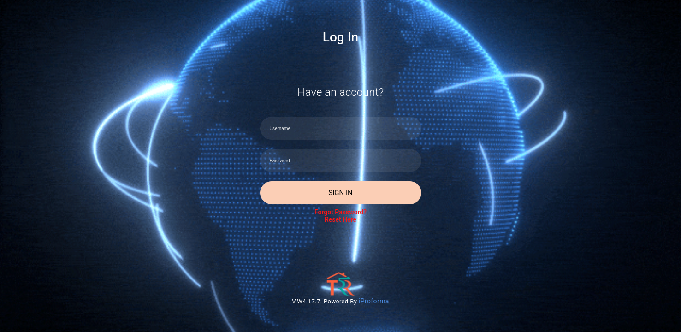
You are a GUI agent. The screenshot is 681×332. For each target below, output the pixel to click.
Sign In (340, 193)
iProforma (374, 301)
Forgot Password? (340, 215)
